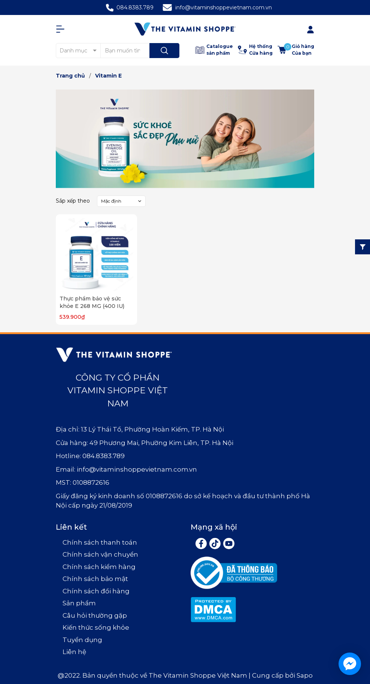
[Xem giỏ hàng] (296, 50)
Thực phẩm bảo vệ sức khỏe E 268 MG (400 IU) (92, 302)
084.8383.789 (135, 7)
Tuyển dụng (82, 640)
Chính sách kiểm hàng (99, 566)
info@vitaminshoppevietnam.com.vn (223, 7)
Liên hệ (74, 652)
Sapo (305, 675)
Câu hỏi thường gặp (95, 615)
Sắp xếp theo (73, 200)
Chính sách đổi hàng (96, 591)
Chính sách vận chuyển (100, 554)
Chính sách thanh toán (100, 542)
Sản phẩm (79, 603)
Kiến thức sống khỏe (96, 627)
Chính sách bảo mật (95, 578)
